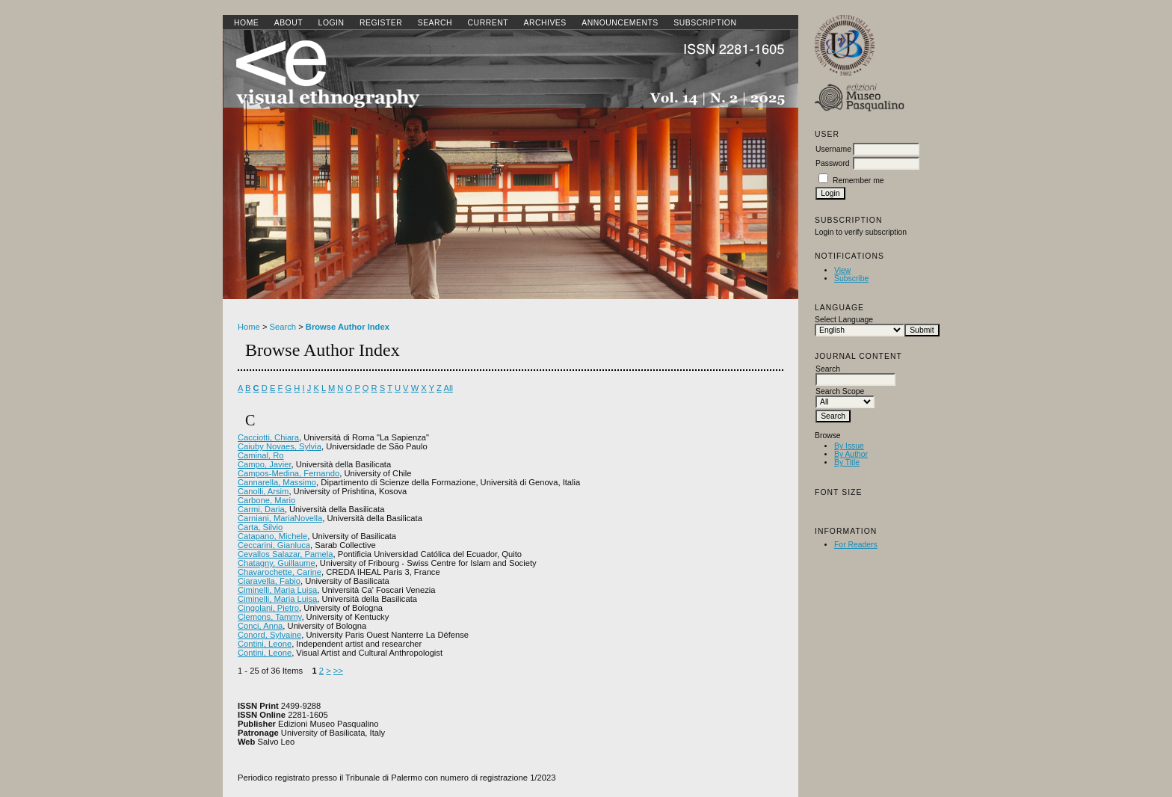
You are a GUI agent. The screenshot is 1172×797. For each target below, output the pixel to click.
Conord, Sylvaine (269, 634)
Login (331, 23)
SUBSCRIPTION (704, 23)
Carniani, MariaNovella (280, 518)
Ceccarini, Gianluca (274, 545)
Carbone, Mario (266, 500)
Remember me (858, 180)
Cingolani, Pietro (268, 607)
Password (832, 163)
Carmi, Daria (261, 509)
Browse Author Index (347, 326)
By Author (851, 454)
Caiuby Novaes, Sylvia (279, 446)
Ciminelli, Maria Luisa (277, 589)
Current (488, 23)
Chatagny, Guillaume (276, 562)
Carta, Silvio (260, 527)
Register (381, 23)
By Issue (849, 446)
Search (435, 23)
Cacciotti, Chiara (268, 437)
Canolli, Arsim (263, 491)
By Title (847, 462)
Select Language (844, 320)
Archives (544, 23)
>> (338, 670)
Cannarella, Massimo (277, 482)
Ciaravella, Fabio (269, 580)
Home (246, 23)
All (447, 388)
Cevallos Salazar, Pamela (285, 554)
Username (833, 149)
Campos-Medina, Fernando (288, 473)
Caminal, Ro (261, 455)
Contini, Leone (265, 643)
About (288, 23)
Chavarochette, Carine (279, 571)
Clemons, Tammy (269, 616)
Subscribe (851, 278)
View (842, 270)
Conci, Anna (260, 625)
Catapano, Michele (272, 536)
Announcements (620, 23)
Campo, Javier (265, 464)
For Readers (856, 545)
